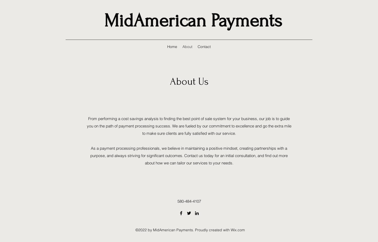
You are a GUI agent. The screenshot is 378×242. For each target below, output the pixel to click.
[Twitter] (189, 213)
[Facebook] (181, 213)
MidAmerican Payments (193, 20)
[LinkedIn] (197, 213)
